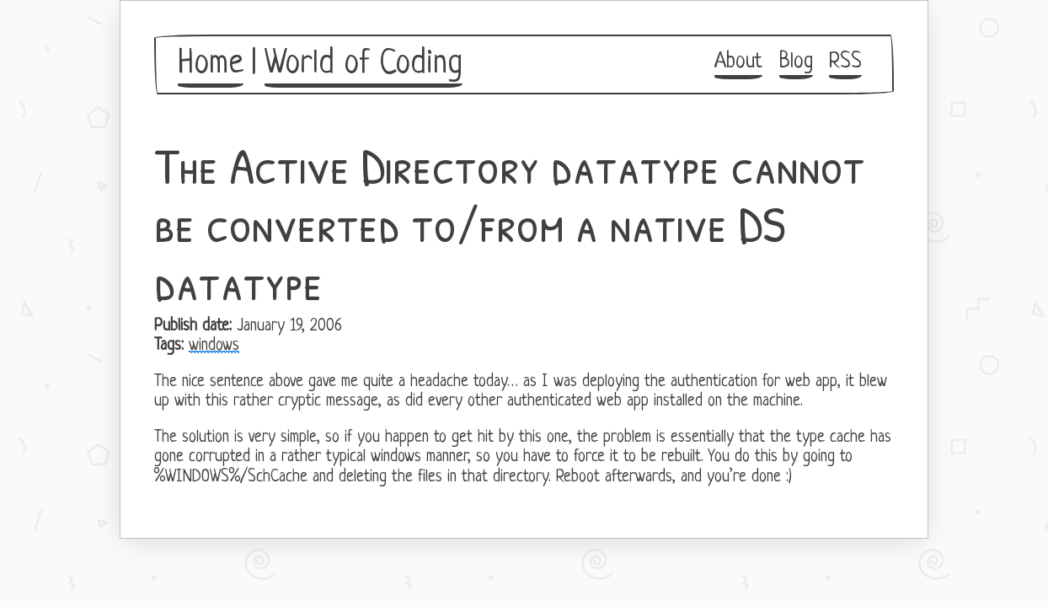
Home (210, 64)
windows (214, 346)
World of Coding (364, 64)
